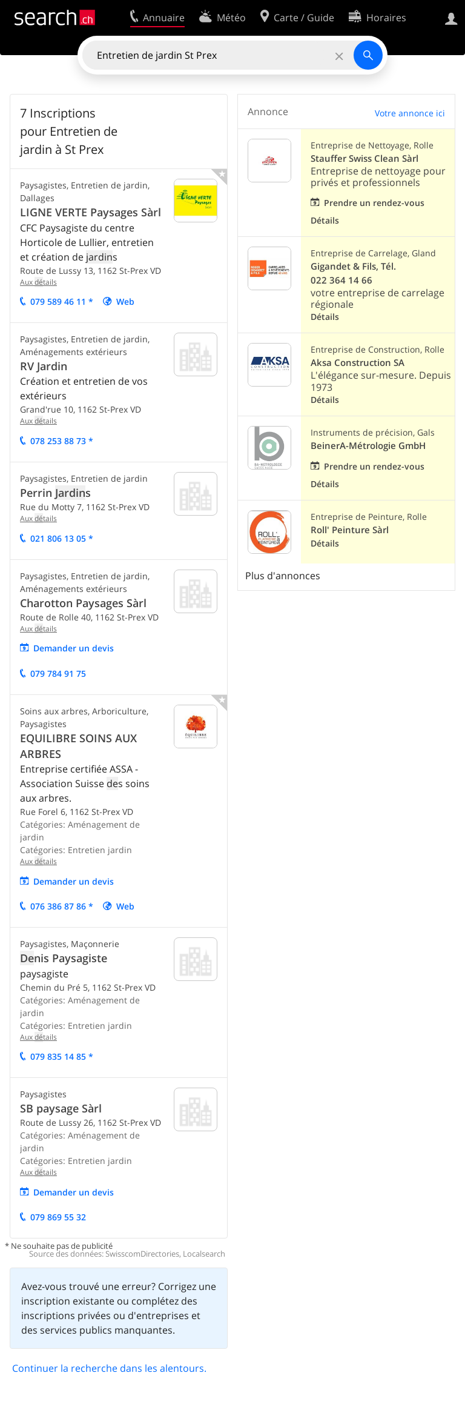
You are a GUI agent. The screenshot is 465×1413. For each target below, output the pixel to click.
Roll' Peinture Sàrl (350, 530)
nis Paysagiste (63, 958)
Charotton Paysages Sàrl (83, 603)
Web (125, 301)
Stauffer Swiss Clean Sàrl (364, 158)
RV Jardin (43, 366)
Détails (325, 220)
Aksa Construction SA (357, 362)
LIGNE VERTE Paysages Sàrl (90, 212)
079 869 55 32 (58, 1217)
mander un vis (73, 648)
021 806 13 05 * (61, 538)
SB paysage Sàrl (61, 1108)
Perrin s (55, 492)
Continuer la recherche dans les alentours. (109, 1368)
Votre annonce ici (410, 113)
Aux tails (38, 282)
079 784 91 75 (58, 673)
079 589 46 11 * (61, 301)
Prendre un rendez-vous (374, 202)
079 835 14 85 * (61, 1056)
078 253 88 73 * (61, 441)
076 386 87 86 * (61, 906)
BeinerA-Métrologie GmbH (368, 445)
